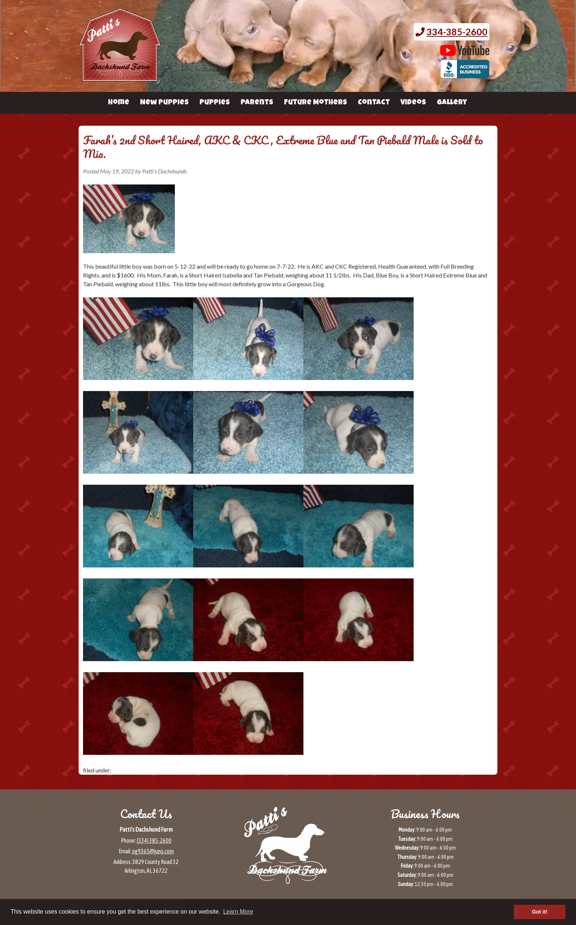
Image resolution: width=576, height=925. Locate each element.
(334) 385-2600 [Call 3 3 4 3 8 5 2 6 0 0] (154, 840)
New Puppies (164, 103)
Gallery (452, 103)
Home (118, 103)
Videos (413, 103)
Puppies (214, 103)
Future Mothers (315, 103)
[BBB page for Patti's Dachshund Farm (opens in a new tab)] (465, 74)
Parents (257, 103)
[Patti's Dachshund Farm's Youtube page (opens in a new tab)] (465, 52)
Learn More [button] (238, 911)
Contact (374, 103)
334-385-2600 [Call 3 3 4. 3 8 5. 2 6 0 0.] (456, 31)
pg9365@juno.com (153, 851)
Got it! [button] (539, 912)
